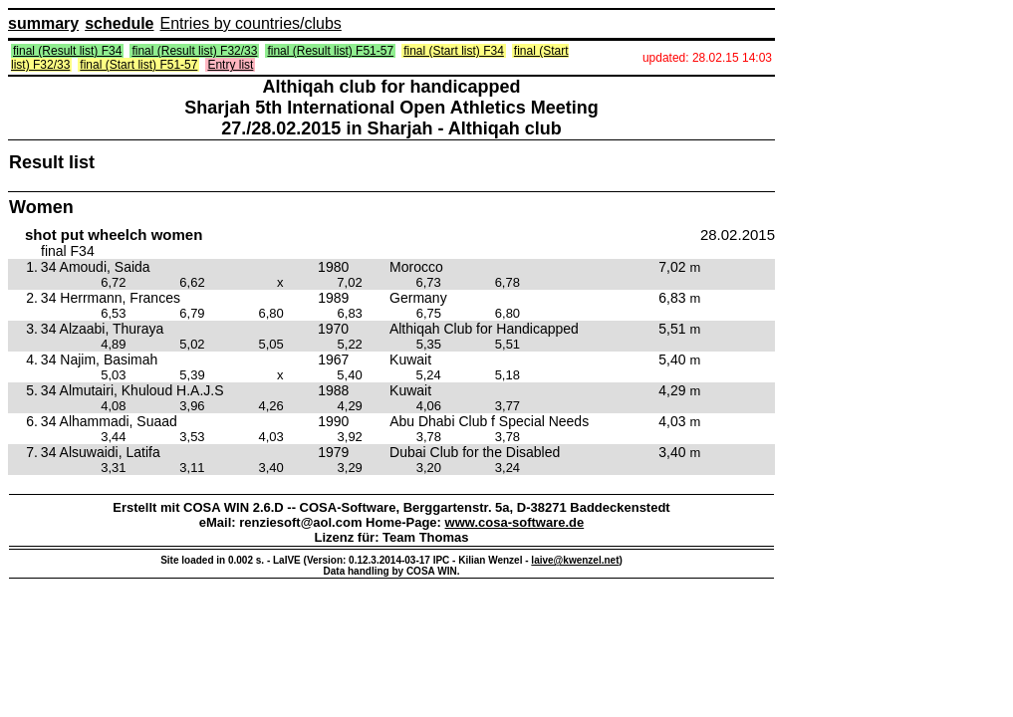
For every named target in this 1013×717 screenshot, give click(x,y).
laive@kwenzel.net (575, 560)
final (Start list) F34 (453, 51)
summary (43, 23)
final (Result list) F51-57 (330, 51)
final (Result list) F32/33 (194, 51)
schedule (119, 23)
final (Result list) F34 (67, 51)
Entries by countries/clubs (251, 23)
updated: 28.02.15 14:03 (707, 58)
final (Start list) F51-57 (138, 65)
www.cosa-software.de (515, 522)
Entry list (230, 65)
